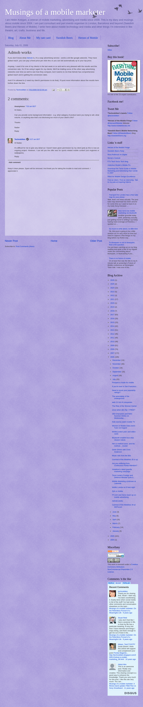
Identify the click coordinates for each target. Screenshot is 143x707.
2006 (112, 357)
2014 (112, 326)
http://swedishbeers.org (117, 136)
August (115, 375)
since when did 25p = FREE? (123, 410)
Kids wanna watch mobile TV (123, 422)
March (115, 523)
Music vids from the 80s (121, 456)
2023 (112, 292)
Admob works (117, 501)
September (117, 372)
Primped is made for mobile (123, 382)
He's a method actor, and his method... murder (123, 445)
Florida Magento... (121, 653)
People (111, 583)
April (114, 519)
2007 (112, 353)
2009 (112, 345)
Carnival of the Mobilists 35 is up (125, 459)
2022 (112, 295)
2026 (112, 280)
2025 (112, 284)
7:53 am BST (31, 106)
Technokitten (19, 139)
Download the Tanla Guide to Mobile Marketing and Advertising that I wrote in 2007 (122, 171)
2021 (112, 299)
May (114, 516)
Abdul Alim (122, 664)
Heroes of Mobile (88, 37)
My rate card (43, 37)
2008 (112, 349)
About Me (25, 37)
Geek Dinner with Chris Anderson (121, 451)
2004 (112, 540)
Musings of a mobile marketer (55, 12)
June (114, 512)
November (116, 364)
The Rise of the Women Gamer (124, 406)
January (115, 531)
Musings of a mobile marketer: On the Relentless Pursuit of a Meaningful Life (122, 610)
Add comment (15, 162)
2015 (112, 322)
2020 (112, 303)
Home (54, 241)
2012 (112, 334)
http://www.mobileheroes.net (119, 126)
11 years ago (129, 688)
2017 (112, 315)
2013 (112, 330)
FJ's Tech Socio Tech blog (118, 161)
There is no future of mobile (120, 258)
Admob (30, 58)
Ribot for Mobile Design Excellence (121, 176)
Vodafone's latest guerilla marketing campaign (122, 470)
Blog (11, 37)
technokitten (123, 591)
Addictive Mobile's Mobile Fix (119, 165)
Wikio (110, 50)
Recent (118, 583)
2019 (112, 307)
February (116, 527)
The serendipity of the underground (120, 397)
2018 (112, 311)
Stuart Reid (122, 618)
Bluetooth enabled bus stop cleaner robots (123, 439)
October (115, 368)
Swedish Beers (64, 37)
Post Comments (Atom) (25, 246)
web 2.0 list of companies (122, 402)
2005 (112, 536)
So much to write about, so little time (123, 229)
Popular (126, 583)
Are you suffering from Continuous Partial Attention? (124, 464)
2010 (112, 342)
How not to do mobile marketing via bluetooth (127, 212)
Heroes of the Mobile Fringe (119, 147)
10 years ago (131, 659)
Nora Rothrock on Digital (117, 155)
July (114, 379)
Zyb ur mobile (117, 491)
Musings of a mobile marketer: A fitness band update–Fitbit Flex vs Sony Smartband (122, 686)
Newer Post (11, 241)
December (116, 360)
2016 (112, 318)
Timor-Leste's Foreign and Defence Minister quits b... (123, 476)
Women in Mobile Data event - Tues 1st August (124, 427)
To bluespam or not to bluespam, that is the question (122, 243)
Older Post (96, 241)
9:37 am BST (35, 139)
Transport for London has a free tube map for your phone (123, 196)
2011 (112, 338)
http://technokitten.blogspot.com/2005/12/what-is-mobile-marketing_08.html (122, 657)
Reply (16, 131)
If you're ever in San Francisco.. (124, 386)
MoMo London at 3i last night (123, 487)
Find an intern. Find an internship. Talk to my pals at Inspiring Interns (123, 181)
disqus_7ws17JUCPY (126, 644)
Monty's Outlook (114, 158)
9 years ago (127, 613)
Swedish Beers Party (116, 151)
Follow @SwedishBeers (121, 133)
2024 (112, 288)
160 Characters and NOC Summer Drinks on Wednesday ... (122, 416)
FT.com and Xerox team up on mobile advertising (124, 496)
